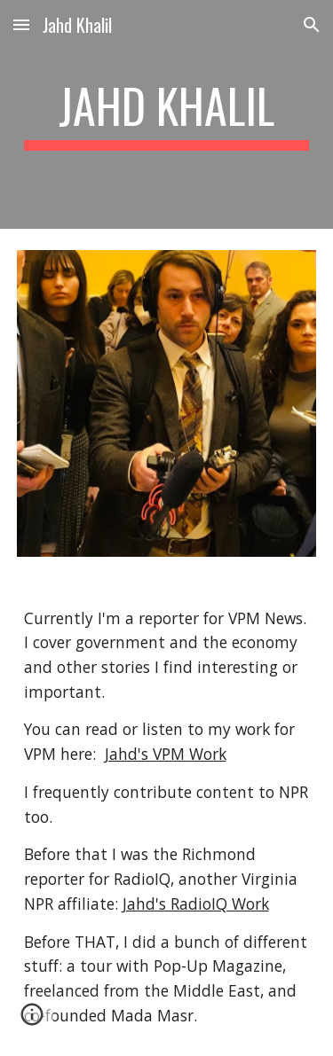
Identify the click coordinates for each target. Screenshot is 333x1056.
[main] (167, 114)
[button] (21, 24)
